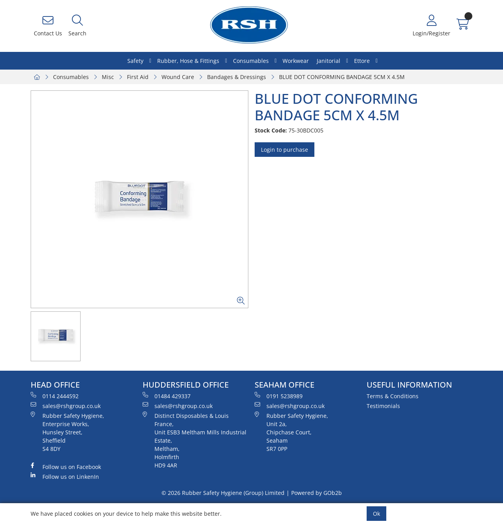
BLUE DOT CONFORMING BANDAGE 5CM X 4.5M (342, 77)
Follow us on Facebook (66, 467)
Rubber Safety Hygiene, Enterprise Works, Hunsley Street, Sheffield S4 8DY (67, 432)
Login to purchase (284, 149)
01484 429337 (167, 396)
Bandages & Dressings (236, 77)
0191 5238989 (279, 396)
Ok (376, 513)
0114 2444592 (55, 396)
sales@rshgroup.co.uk (66, 406)
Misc (108, 77)
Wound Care (178, 77)
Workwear (296, 60)
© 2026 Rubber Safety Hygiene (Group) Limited (223, 492)
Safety (135, 60)
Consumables (251, 60)
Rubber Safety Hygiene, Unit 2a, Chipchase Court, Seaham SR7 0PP (291, 432)
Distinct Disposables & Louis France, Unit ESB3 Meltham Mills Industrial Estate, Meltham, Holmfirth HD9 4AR (194, 440)
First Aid (138, 77)
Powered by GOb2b (316, 492)
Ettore (362, 60)
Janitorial (328, 60)
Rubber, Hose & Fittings (188, 60)
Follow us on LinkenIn (65, 476)
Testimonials (383, 406)
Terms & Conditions (393, 396)
